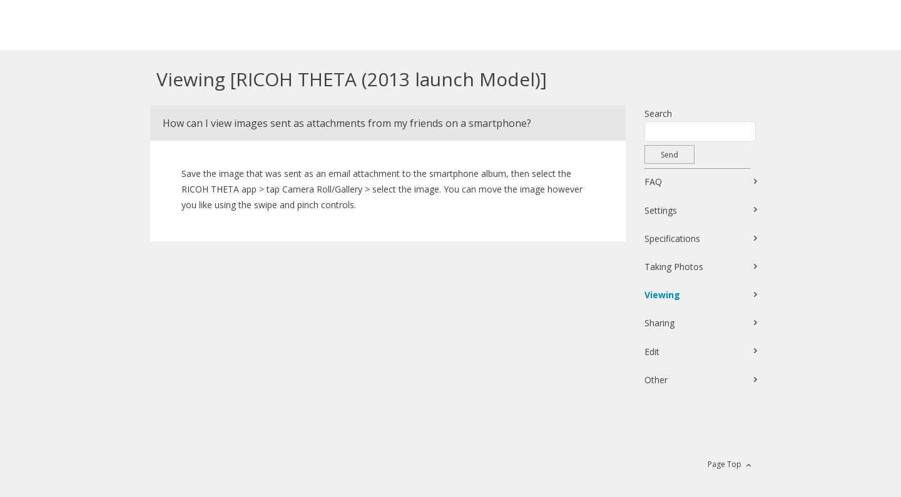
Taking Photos (673, 267)
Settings (660, 210)
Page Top (724, 464)
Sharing (659, 323)
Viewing (662, 295)
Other (656, 380)
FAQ (653, 182)
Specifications (672, 238)
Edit (651, 352)
